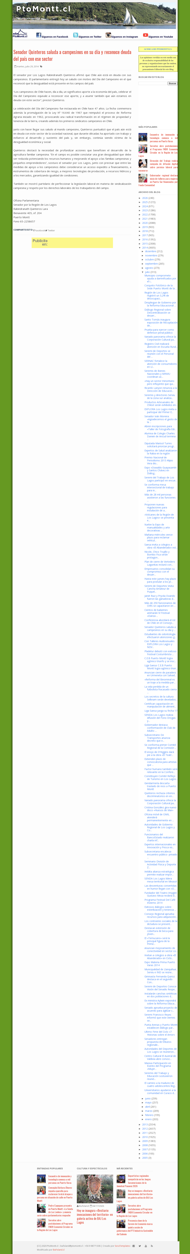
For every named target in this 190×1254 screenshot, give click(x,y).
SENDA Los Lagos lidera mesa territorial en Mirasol (160, 880)
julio (147, 272)
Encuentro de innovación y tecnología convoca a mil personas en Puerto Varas (164, 138)
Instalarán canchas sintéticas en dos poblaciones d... (160, 995)
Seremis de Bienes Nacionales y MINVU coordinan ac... (157, 373)
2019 (145, 227)
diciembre (150, 251)
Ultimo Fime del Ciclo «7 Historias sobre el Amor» (159, 1033)
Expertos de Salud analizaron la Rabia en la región (160, 452)
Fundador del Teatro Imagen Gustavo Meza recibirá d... (160, 894)
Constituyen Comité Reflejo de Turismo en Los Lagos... (160, 777)
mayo (148, 1102)
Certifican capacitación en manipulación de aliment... (160, 705)
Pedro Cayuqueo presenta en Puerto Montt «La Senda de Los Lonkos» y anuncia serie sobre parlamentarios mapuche (55, 1210)
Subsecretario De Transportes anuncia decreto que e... (157, 737)
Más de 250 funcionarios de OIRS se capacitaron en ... (160, 604)
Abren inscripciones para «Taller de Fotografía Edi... (160, 428)
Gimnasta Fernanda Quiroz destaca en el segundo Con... (159, 979)
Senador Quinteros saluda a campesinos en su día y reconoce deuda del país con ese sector (72, 55)
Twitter (50, 230)
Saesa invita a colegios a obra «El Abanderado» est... (160, 546)
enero (148, 1119)
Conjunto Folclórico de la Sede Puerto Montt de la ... (160, 287)
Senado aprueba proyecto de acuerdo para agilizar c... (160, 1009)
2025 (145, 202)
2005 (145, 1157)
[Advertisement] (156, 103)
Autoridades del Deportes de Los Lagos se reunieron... (160, 1050)
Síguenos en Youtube (160, 36)
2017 (145, 235)
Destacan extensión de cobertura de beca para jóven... (158, 931)
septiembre (151, 263)
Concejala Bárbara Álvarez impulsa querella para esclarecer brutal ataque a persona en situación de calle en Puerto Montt (54, 1194)
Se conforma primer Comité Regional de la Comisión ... (160, 746)
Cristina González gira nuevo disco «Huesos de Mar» (160, 809)
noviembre (151, 255)
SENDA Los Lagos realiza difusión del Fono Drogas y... (160, 717)
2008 (145, 1145)
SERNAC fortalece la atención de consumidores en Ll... (160, 363)
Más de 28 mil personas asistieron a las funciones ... (160, 497)
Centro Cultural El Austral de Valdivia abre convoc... (160, 1057)
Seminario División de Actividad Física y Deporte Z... (160, 864)
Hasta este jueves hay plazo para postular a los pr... (160, 580)
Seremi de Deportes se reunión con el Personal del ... (159, 354)
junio (148, 1098)
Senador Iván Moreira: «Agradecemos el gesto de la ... (160, 419)
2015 (145, 243)
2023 (145, 210)
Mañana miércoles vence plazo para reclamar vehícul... (158, 537)
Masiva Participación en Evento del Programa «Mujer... (157, 1066)
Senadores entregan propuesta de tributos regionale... (157, 1041)
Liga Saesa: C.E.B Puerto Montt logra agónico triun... (160, 667)
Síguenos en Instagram (124, 36)
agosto (149, 267)
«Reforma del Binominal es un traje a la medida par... (159, 681)
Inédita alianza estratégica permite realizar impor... (159, 873)
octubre (149, 259)
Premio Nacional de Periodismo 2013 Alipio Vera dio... (158, 460)
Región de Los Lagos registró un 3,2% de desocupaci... (156, 295)
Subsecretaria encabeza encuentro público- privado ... (160, 854)
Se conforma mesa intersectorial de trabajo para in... (159, 487)
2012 (145, 1128)
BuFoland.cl (58, 1249)
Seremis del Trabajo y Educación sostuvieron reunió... (158, 1076)
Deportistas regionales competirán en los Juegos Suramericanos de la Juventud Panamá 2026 (134, 1181)
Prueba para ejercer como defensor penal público (159, 331)
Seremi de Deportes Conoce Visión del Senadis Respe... (160, 988)
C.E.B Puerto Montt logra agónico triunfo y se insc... (160, 660)
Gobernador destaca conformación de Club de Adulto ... (159, 727)
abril (147, 1106)
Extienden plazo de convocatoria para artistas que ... (160, 762)
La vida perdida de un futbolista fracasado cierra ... (160, 689)
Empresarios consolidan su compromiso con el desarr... (159, 571)
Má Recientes (125, 1168)
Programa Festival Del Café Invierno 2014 (159, 901)
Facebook (39, 230)
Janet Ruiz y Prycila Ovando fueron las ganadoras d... (159, 597)
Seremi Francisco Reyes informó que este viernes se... (159, 1017)
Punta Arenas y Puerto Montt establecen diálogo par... (160, 1026)
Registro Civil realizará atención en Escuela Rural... (160, 345)
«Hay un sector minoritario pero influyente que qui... (159, 382)
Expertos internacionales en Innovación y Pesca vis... (160, 846)
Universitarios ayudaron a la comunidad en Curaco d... (160, 1091)
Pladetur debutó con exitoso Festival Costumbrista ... (160, 653)
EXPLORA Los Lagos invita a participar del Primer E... (160, 410)
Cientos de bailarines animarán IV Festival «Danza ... (157, 613)
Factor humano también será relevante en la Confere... (160, 770)
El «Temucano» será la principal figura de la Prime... (157, 941)
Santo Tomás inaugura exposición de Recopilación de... (160, 322)
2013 (145, 1124)
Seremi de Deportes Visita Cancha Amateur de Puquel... (159, 588)
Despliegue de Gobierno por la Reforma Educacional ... (160, 304)
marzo (148, 1110)
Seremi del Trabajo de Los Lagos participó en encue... (160, 479)
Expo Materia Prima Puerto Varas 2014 (159, 963)
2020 (145, 222)
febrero (149, 1115)
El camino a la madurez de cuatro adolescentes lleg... (160, 1084)
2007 (145, 1149)
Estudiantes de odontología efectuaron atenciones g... (160, 635)
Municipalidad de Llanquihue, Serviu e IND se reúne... (160, 971)
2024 (145, 206)
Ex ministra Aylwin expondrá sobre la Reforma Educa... (160, 1002)
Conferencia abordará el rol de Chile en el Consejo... (159, 621)
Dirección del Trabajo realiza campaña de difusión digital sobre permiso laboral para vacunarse (158, 165)
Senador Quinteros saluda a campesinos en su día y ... (160, 628)
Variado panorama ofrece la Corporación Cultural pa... (160, 338)
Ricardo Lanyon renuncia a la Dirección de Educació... (160, 389)
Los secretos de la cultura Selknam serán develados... (160, 698)
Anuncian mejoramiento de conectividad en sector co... (160, 949)
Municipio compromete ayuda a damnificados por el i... (160, 278)
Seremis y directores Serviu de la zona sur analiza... (159, 396)
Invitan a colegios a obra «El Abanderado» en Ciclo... (160, 957)
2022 (145, 214)
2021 (145, 218)
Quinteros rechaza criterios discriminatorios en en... (159, 794)
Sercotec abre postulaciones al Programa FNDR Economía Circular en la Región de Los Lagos (158, 150)
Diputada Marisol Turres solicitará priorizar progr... (159, 445)
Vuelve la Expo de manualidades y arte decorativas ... (157, 527)
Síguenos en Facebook (55, 36)
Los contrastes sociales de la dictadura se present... (160, 922)
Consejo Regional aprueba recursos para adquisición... (160, 915)
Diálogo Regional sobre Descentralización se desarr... (157, 312)
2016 (145, 239)
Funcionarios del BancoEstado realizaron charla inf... (159, 837)
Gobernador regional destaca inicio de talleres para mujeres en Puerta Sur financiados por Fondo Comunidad (158, 180)
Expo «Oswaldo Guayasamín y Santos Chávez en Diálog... (160, 470)
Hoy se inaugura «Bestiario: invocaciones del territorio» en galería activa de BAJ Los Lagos (95, 1216)
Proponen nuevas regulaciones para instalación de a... (155, 507)
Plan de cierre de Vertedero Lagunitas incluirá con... (159, 563)
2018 (145, 231)
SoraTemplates (122, 1245)
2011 (145, 1132)
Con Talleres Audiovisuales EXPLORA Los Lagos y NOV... (159, 644)
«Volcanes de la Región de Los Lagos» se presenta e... (159, 517)
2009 (145, 1141)
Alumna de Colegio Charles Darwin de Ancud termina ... (160, 436)
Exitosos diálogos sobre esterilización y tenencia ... (160, 908)
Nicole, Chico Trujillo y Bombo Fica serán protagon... (156, 554)
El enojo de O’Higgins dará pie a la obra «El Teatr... (159, 753)
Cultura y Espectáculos (92, 1168)
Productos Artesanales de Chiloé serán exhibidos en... (160, 404)
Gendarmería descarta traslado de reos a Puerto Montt (160, 786)
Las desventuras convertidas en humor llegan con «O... (160, 887)
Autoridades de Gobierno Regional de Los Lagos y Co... (159, 827)
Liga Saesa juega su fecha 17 (160, 710)
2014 (145, 247)
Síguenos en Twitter (90, 36)
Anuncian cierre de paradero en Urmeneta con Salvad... (160, 674)
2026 (145, 198)
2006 (145, 1153)
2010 (145, 1137)
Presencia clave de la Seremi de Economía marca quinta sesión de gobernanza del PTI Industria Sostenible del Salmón (135, 1227)
